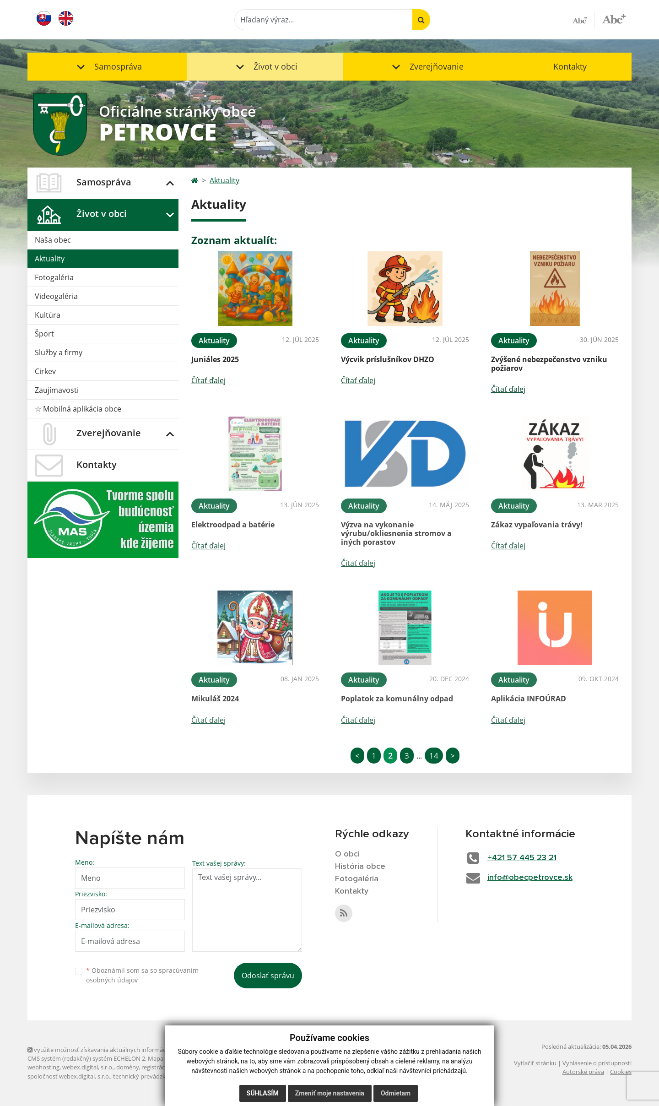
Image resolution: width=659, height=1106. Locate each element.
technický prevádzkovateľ (148, 1076)
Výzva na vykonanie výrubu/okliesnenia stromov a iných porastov (396, 533)
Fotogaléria (54, 277)
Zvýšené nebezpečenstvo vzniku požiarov (549, 363)
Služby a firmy (58, 352)
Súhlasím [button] (263, 1093)
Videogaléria (56, 296)
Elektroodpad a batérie (233, 525)
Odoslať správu (268, 975)
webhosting (43, 1067)
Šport (44, 334)
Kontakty (570, 66)
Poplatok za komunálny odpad (397, 699)
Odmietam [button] (396, 1093)
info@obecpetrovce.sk (530, 877)
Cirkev (45, 371)
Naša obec (53, 240)
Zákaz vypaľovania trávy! (537, 525)
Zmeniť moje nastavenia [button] (329, 1093)
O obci (347, 854)
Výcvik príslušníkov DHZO (387, 359)
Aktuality (50, 259)
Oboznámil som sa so (142, 975)
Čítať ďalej (208, 380)
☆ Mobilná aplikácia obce (78, 409)
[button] (107, 67)
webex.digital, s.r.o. (87, 1067)
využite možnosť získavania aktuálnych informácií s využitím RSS (118, 1050)
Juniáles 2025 (215, 359)
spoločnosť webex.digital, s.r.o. (68, 1076)
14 (433, 755)
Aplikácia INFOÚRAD (528, 699)
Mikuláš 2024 (215, 699)
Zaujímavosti (57, 390)
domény (127, 1067)
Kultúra (47, 315)
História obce (360, 866)
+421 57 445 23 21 (521, 858)
